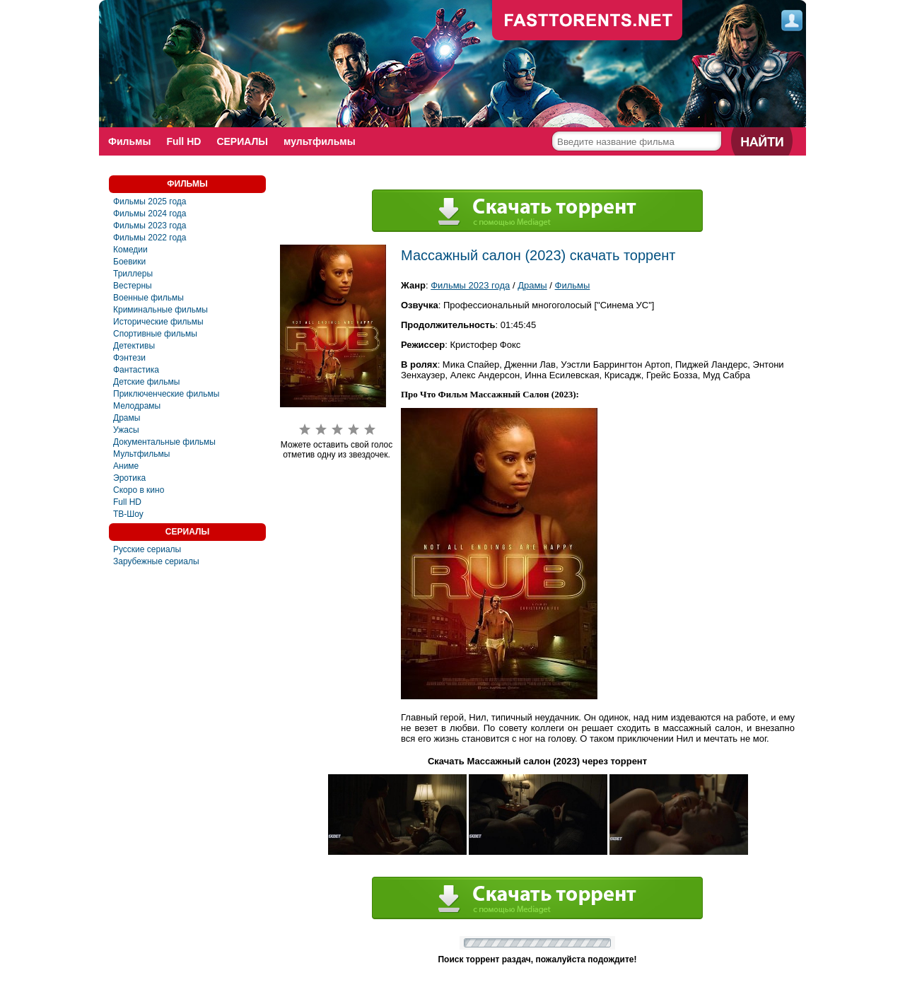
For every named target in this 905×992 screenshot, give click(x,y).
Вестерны (132, 286)
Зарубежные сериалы (156, 561)
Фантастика (136, 370)
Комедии (130, 250)
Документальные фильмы (164, 442)
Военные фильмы (148, 298)
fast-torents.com (587, 21)
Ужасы (126, 430)
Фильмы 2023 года (150, 226)
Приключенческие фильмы (166, 394)
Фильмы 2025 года (150, 201)
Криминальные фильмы (160, 310)
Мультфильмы (141, 454)
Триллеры (133, 274)
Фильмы (129, 141)
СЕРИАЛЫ (242, 141)
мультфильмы (320, 141)
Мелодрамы (136, 406)
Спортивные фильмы (155, 334)
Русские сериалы (147, 549)
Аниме (126, 466)
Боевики (129, 262)
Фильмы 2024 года (150, 213)
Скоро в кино (138, 490)
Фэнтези (129, 358)
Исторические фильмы (158, 322)
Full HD (183, 141)
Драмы (126, 418)
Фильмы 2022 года (150, 238)
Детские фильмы (146, 382)
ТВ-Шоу (128, 514)
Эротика (129, 478)
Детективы (134, 346)
